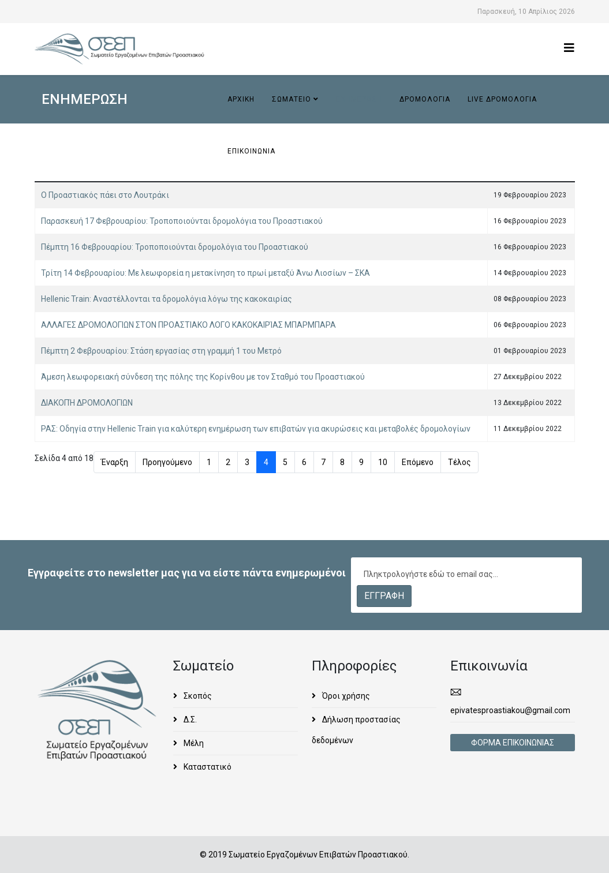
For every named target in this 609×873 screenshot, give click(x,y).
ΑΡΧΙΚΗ (241, 99)
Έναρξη (114, 462)
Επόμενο (418, 462)
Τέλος (459, 462)
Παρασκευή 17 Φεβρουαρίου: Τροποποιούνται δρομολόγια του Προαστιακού (182, 221)
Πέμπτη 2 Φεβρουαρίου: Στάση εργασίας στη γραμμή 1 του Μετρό (161, 350)
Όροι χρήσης (345, 695)
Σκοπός (197, 695)
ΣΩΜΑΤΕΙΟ (291, 99)
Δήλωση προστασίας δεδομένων (356, 730)
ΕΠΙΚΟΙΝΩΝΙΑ (251, 151)
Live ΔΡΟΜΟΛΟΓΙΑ (502, 99)
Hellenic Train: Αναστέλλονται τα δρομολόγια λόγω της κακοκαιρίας (166, 299)
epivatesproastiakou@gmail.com (510, 710)
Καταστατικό (206, 766)
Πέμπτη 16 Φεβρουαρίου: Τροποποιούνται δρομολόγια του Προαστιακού (174, 247)
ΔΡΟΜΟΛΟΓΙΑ (424, 99)
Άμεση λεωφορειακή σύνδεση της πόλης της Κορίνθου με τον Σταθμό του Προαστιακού (203, 376)
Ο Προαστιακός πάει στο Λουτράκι (105, 195)
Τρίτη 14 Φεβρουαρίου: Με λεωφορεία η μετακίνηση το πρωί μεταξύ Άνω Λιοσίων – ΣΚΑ (205, 273)
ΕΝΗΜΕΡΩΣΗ (359, 99)
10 (382, 462)
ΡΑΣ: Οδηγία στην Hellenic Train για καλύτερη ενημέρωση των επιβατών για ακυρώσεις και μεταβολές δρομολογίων (255, 428)
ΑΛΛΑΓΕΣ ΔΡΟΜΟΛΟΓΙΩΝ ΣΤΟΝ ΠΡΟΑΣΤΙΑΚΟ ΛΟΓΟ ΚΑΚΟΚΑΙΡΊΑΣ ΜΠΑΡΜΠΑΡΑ (188, 324)
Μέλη (193, 743)
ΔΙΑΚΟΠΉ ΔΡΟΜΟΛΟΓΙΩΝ (87, 402)
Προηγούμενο (167, 462)
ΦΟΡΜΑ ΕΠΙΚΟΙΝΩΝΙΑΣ (512, 742)
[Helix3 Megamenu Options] (569, 48)
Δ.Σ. (189, 719)
